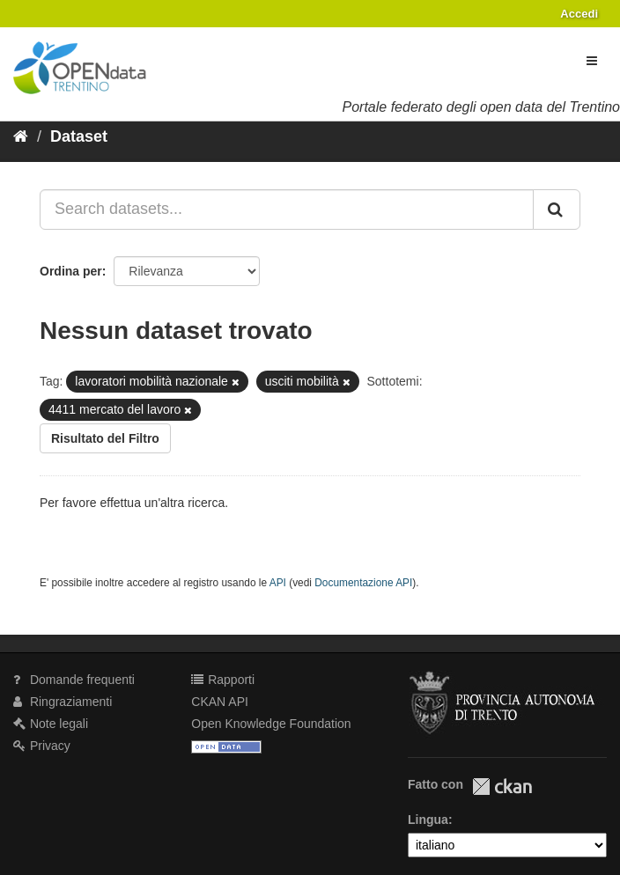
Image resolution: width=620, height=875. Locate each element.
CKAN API (219, 702)
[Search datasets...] (287, 209)
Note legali (50, 724)
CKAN (502, 786)
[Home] (20, 136)
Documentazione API (363, 583)
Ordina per (71, 271)
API (277, 583)
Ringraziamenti (62, 702)
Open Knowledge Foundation (271, 724)
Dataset (78, 136)
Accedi (579, 13)
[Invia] (556, 209)
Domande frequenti (74, 680)
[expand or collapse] (592, 60)
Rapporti (223, 680)
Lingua (428, 819)
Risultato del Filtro (105, 438)
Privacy (41, 746)
